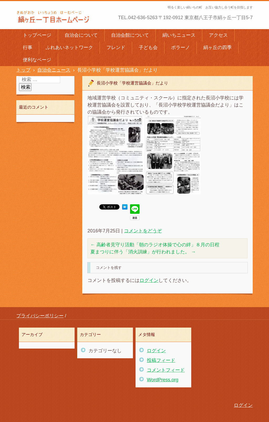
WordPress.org (162, 379)
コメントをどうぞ (143, 230)
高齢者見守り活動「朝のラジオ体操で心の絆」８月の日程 (154, 244)
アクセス (218, 35)
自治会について (81, 35)
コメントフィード (166, 370)
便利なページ (37, 59)
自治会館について (130, 35)
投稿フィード (161, 360)
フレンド (115, 47)
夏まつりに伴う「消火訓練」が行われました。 (143, 251)
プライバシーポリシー (40, 315)
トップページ (37, 35)
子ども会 (148, 47)
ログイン (148, 280)
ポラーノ (180, 47)
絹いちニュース (178, 35)
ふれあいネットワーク (69, 47)
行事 (27, 47)
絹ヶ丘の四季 (217, 47)
